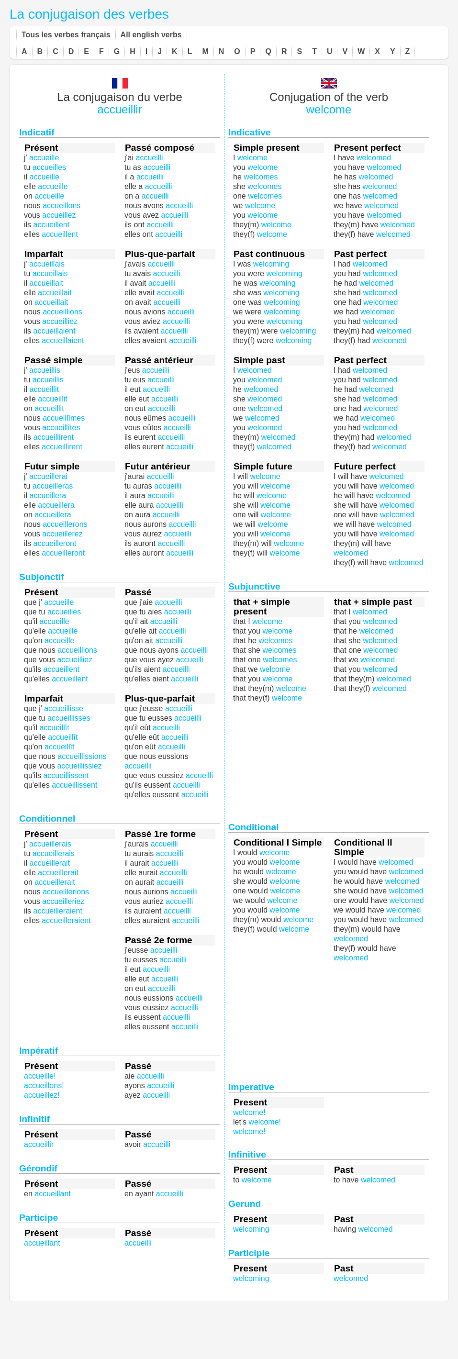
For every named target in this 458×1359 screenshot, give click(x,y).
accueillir (119, 109)
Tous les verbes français (66, 35)
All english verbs (151, 35)
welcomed (376, 283)
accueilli (176, 669)
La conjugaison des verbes (89, 14)
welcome (329, 109)
